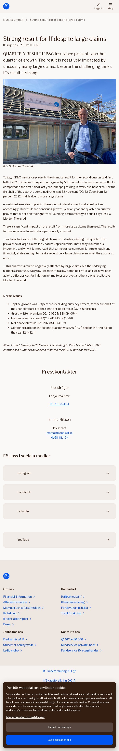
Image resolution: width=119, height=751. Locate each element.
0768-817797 (59, 437)
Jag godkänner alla (59, 740)
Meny (110, 6)
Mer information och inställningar (25, 717)
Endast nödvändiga (59, 727)
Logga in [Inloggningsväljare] (98, 6)
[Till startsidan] (6, 6)
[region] (59, 715)
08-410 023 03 (59, 404)
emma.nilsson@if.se (59, 433)
